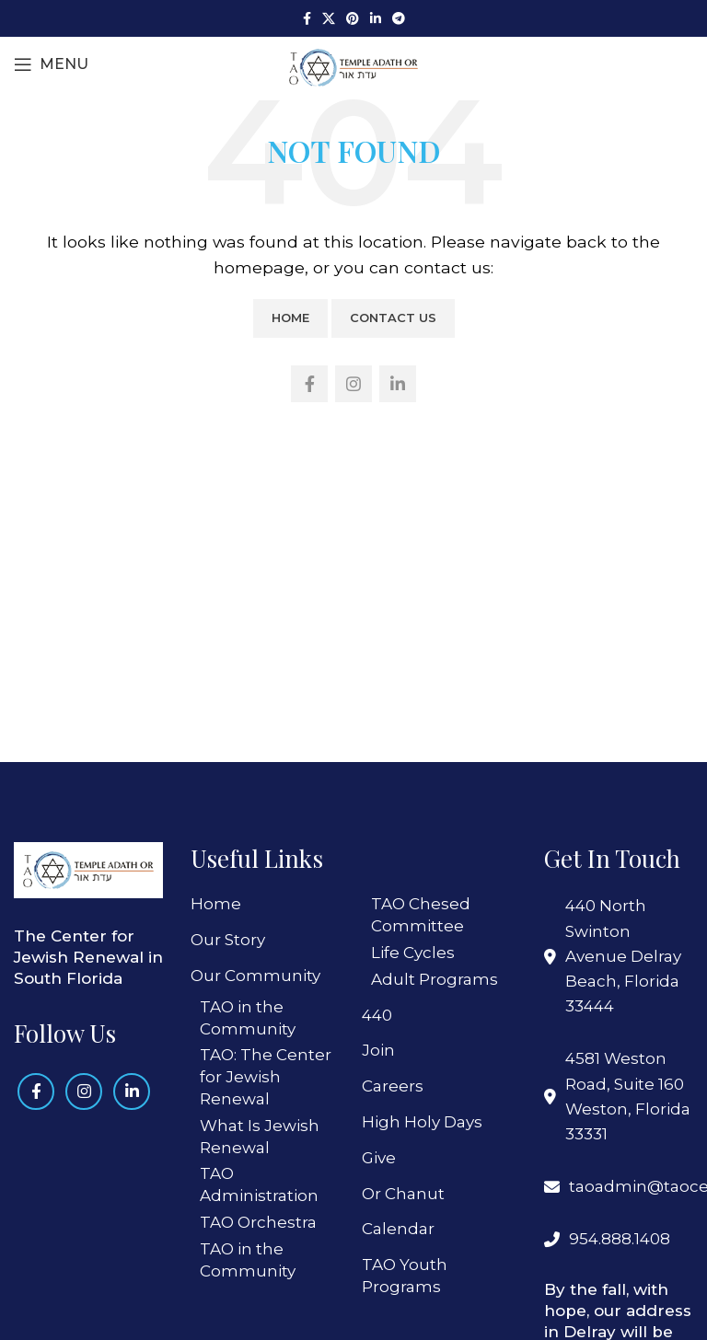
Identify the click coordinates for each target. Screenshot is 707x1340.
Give (379, 1158)
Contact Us (393, 317)
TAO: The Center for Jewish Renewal (265, 1076)
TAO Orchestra (258, 1222)
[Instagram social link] (353, 383)
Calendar (398, 1228)
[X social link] (329, 18)
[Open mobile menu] (51, 64)
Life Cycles (413, 952)
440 (377, 1015)
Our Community (255, 975)
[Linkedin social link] (376, 18)
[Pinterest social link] (353, 18)
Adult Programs (434, 979)
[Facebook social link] (307, 18)
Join (378, 1050)
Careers (392, 1086)
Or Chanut (403, 1193)
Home (290, 317)
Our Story (228, 939)
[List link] (618, 1186)
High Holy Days (422, 1122)
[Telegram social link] (399, 18)
